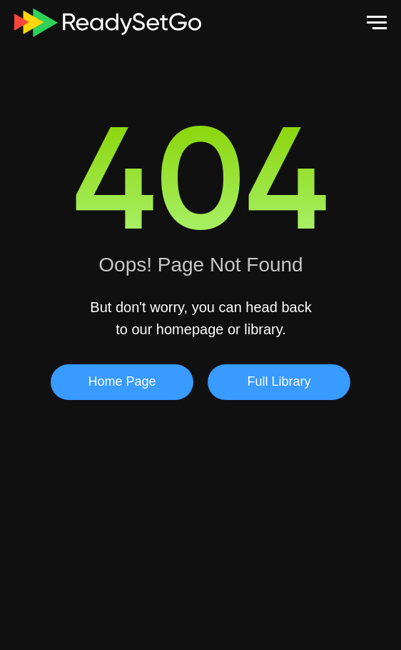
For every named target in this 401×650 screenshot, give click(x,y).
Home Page (122, 381)
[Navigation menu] (377, 23)
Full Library (278, 381)
